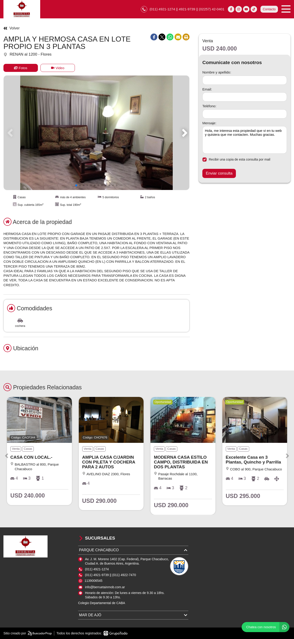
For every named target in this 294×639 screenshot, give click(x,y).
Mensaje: (209, 123)
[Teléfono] (244, 114)
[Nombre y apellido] (244, 80)
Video (57, 68)
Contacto (269, 9)
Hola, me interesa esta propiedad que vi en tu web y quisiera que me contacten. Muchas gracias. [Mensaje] (244, 140)
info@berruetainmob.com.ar (105, 587)
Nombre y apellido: (216, 72)
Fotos (20, 68)
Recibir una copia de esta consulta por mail (236, 159)
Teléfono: (209, 106)
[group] (96, 133)
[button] (184, 133)
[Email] (244, 97)
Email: (207, 89)
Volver (11, 28)
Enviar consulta (219, 173)
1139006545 (93, 580)
